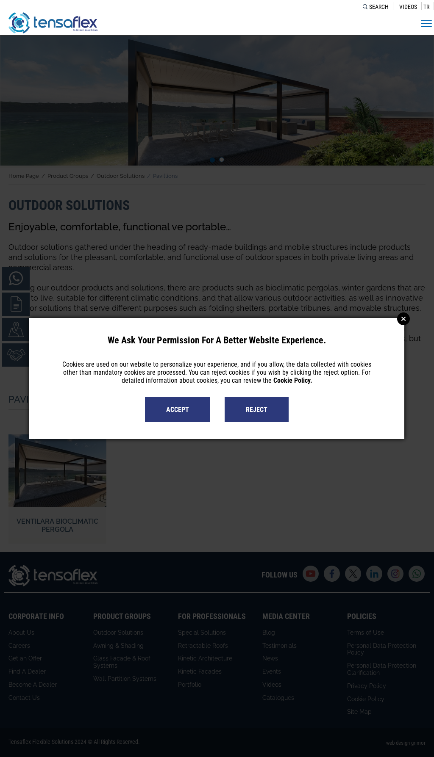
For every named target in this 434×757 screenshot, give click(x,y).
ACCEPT (177, 410)
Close (403, 318)
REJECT (256, 410)
